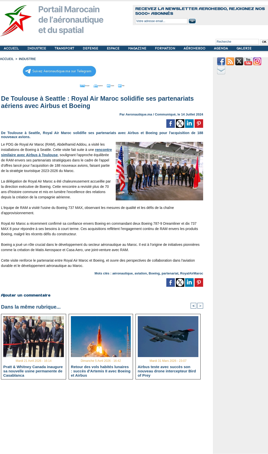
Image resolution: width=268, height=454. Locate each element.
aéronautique (122, 272)
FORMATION (165, 48)
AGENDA (221, 48)
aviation (141, 272)
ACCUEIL (12, 48)
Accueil (6, 59)
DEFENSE (91, 48)
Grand (117, 85)
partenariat (170, 272)
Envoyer (73, 85)
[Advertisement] (106, 418)
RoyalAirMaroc (191, 272)
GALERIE (243, 48)
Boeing (154, 272)
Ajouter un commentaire (25, 294)
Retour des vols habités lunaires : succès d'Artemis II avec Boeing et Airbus (100, 370)
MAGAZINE (137, 48)
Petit (134, 85)
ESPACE (113, 48)
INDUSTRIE (37, 48)
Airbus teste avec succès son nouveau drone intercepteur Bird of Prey (167, 370)
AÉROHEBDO (195, 48)
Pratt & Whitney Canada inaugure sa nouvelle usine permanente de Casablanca (33, 370)
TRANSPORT (65, 48)
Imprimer (96, 85)
